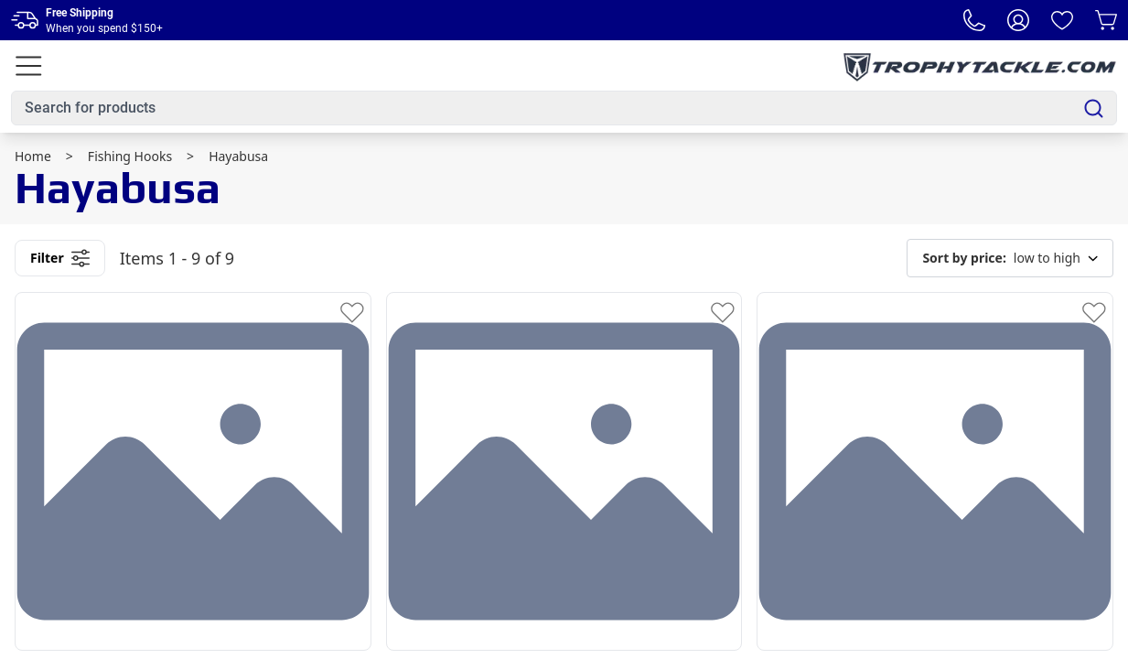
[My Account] (1018, 20)
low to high (1010, 258)
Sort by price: (963, 257)
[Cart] (1106, 20)
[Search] (1093, 108)
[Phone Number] (974, 20)
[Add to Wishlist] (352, 311)
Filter (60, 258)
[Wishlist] (1062, 20)
